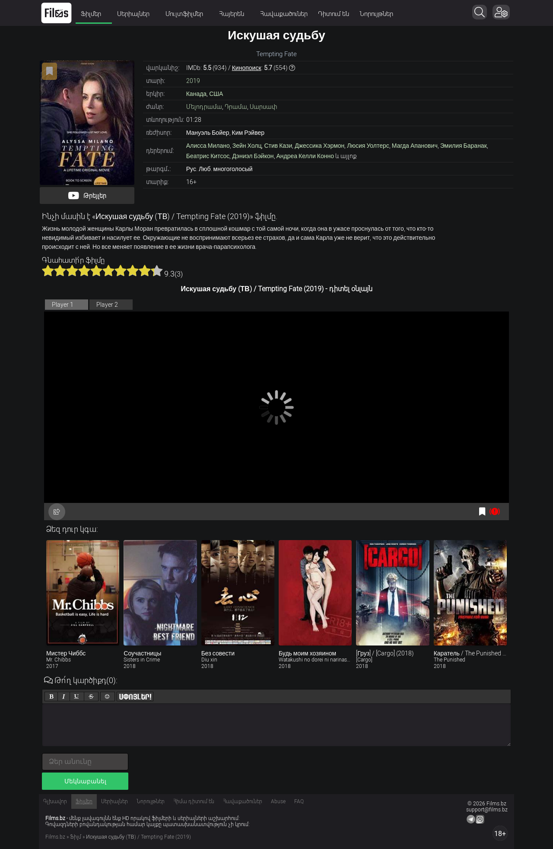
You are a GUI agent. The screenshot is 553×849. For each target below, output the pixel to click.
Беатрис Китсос (208, 156)
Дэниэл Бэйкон (252, 156)
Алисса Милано (208, 145)
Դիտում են (333, 14)
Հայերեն (234, 14)
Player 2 (107, 304)
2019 (193, 80)
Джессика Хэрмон (319, 145)
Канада (196, 93)
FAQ (299, 801)
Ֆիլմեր (94, 14)
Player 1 (62, 304)
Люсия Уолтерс (368, 145)
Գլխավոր (55, 801)
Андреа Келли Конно (305, 156)
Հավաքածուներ (284, 14)
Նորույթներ (376, 14)
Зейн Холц (247, 145)
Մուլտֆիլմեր (187, 14)
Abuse (278, 801)
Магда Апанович (415, 145)
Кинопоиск (246, 67)
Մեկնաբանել (85, 781)
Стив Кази (278, 145)
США (216, 93)
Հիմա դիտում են (193, 801)
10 (157, 270)
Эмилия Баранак (463, 145)
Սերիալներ (136, 14)
